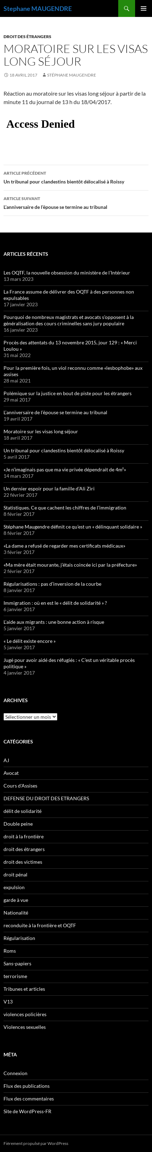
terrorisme (15, 976)
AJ (6, 760)
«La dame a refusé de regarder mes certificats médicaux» (64, 546)
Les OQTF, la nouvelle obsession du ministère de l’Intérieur (67, 273)
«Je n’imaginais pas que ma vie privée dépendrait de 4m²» (65, 469)
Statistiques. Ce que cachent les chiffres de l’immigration (65, 508)
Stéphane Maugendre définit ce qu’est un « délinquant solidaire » (73, 527)
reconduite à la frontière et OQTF (40, 925)
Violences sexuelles (25, 1027)
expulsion (14, 887)
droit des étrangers (27, 36)
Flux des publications (27, 1086)
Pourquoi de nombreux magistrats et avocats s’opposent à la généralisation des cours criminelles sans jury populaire (69, 320)
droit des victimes (23, 862)
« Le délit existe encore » (30, 641)
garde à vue (16, 900)
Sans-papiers (17, 963)
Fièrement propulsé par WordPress (36, 1143)
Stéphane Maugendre (71, 75)
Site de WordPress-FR (27, 1111)
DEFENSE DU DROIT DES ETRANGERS (46, 798)
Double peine (18, 824)
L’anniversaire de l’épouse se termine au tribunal (76, 202)
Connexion (15, 1073)
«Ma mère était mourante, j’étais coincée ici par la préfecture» (70, 565)
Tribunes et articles (24, 989)
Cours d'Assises (20, 786)
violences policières (25, 1014)
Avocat (11, 773)
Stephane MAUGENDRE (38, 8)
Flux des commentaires (29, 1099)
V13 (8, 1002)
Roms (10, 951)
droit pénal (15, 874)
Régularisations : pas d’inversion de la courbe (52, 584)
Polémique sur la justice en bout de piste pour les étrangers (68, 393)
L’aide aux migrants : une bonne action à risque (54, 622)
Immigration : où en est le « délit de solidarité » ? (55, 603)
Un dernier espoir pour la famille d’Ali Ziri (49, 488)
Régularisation (19, 938)
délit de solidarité (23, 811)
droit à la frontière (24, 836)
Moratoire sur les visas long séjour (41, 431)
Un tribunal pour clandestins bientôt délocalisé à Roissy (76, 177)
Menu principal (143, 8)
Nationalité (16, 913)
